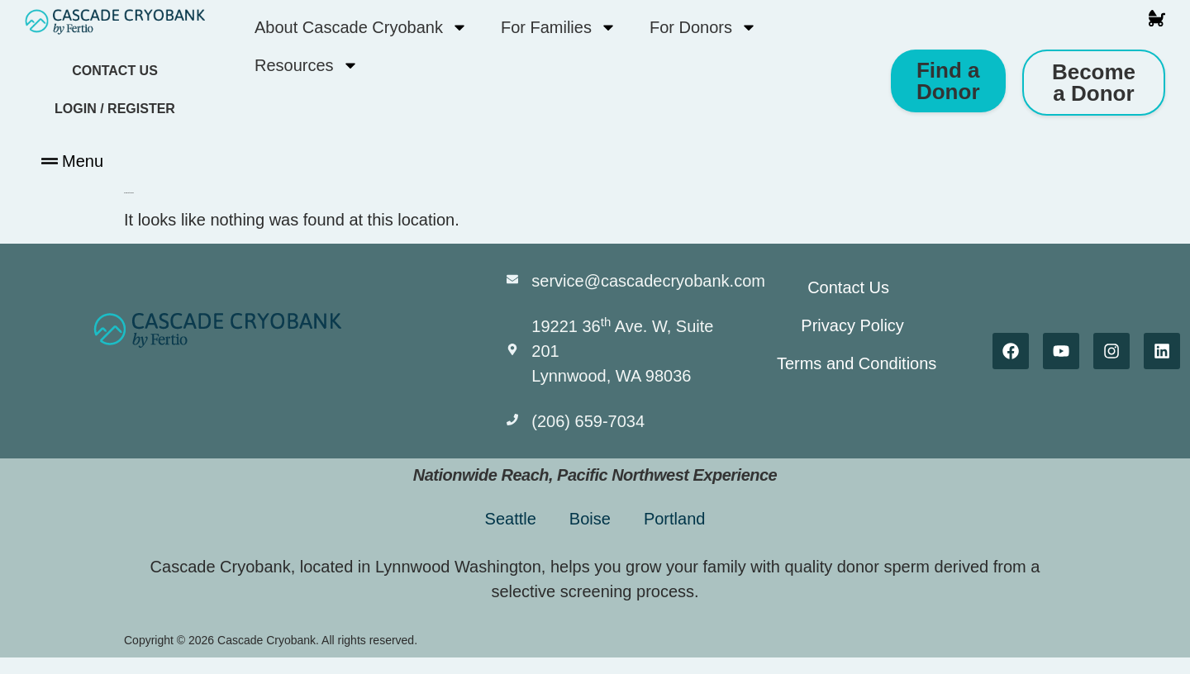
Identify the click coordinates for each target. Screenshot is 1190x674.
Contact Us (115, 71)
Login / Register (115, 109)
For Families (558, 27)
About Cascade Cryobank (361, 27)
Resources (307, 65)
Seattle (510, 519)
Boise (590, 519)
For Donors (703, 27)
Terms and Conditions (856, 363)
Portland (675, 519)
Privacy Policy (853, 325)
